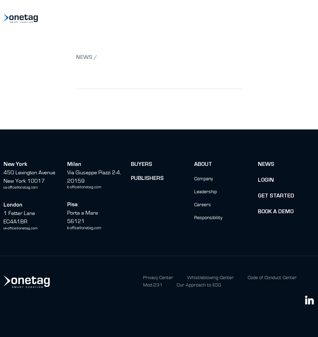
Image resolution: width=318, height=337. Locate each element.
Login (266, 180)
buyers (141, 165)
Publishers (147, 179)
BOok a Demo (276, 212)
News (266, 165)
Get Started (276, 196)
